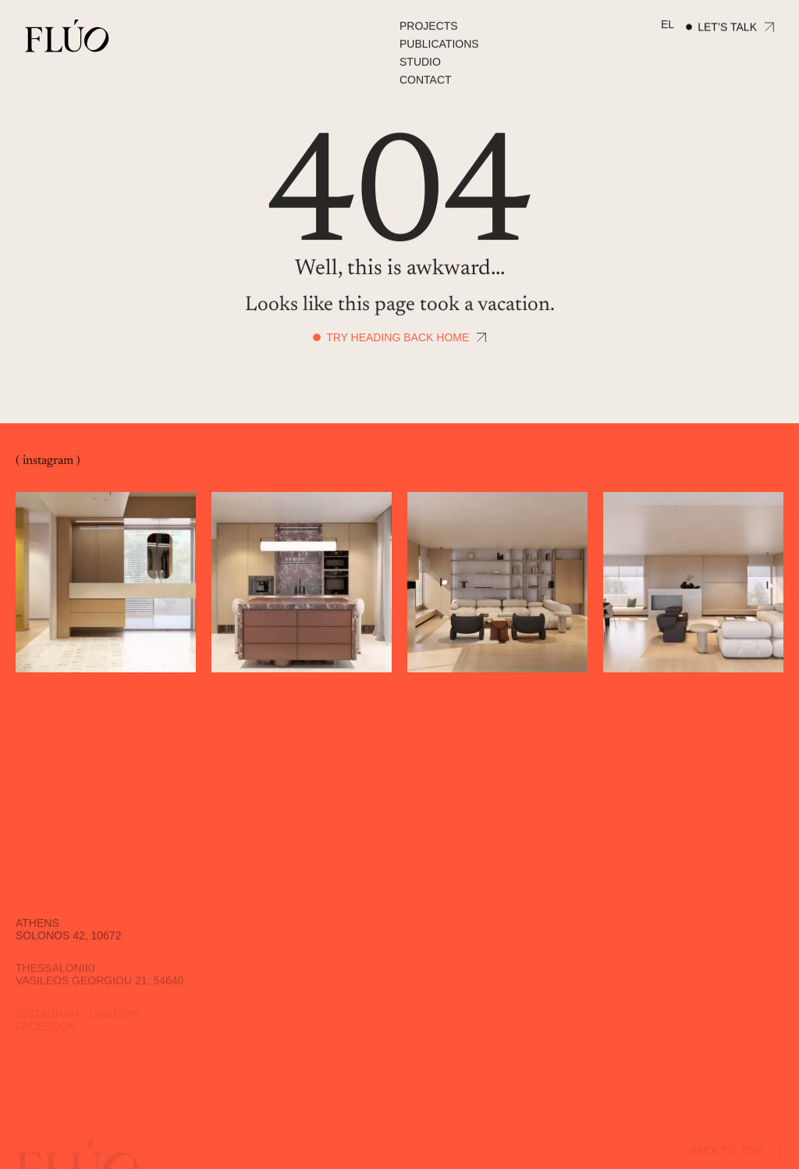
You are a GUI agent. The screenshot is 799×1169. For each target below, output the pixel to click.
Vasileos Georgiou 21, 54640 (99, 986)
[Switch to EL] (667, 25)
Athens (37, 930)
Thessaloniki (55, 974)
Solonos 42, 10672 (68, 942)
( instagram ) (48, 461)
